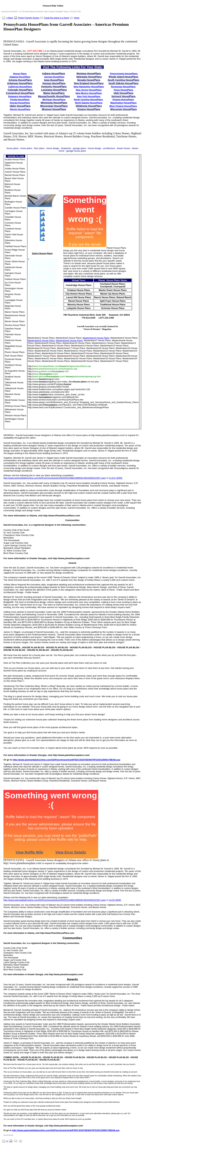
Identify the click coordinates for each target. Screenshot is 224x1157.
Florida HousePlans (19, 99)
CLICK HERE (115, 900)
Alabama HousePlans (19, 77)
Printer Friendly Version (28, 18)
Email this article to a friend (56, 18)
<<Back (9, 18)
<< (7, 1141)
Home (76, 18)
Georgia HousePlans (54, 77)
